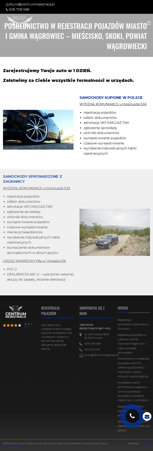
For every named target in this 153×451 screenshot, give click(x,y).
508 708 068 (19, 9)
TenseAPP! (145, 443)
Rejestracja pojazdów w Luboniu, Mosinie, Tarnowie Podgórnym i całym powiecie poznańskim (132, 343)
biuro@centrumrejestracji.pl (32, 4)
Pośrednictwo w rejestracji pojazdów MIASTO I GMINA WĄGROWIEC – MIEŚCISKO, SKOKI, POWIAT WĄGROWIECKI (133, 367)
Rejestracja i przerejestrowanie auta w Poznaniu (133, 324)
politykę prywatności (13, 446)
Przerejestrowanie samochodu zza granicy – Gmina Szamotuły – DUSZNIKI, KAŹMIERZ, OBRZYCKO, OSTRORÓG (133, 391)
